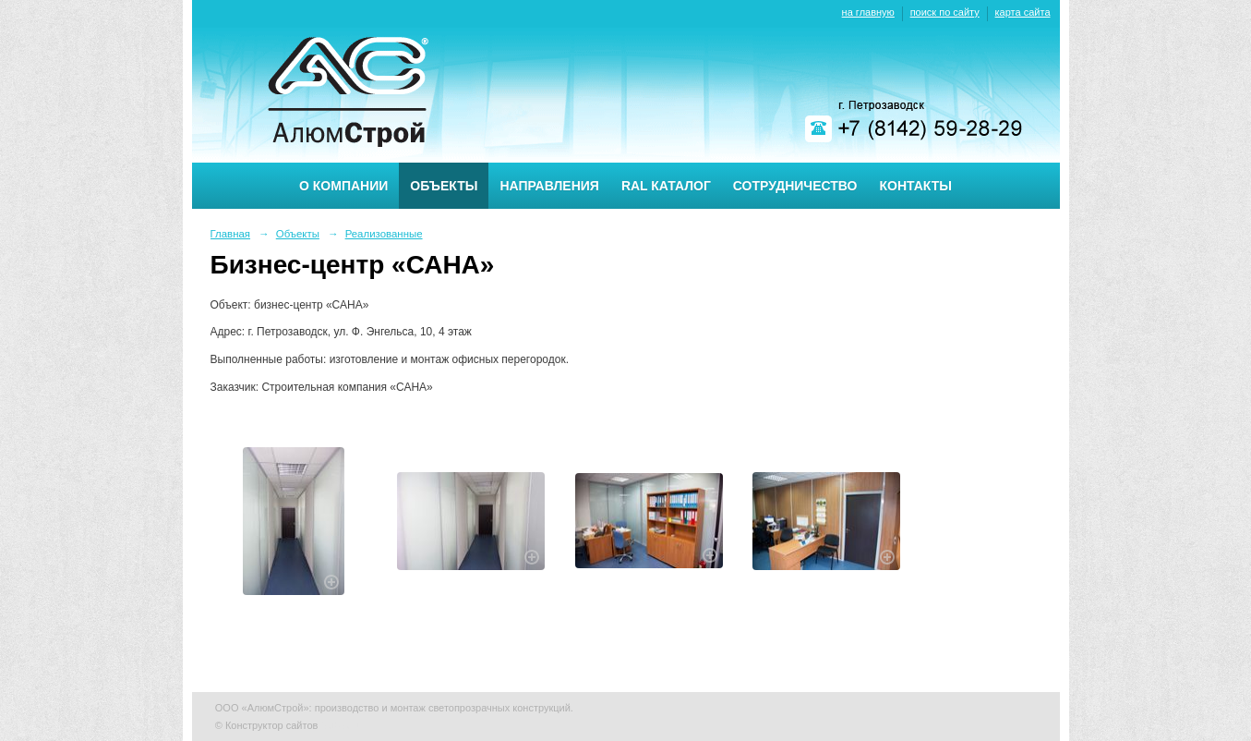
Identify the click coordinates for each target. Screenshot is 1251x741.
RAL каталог (666, 185)
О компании (343, 185)
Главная (231, 233)
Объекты (443, 185)
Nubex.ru (341, 725)
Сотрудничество (795, 185)
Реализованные (384, 233)
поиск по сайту (945, 12)
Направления (548, 185)
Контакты (916, 185)
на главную (868, 12)
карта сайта (1023, 12)
